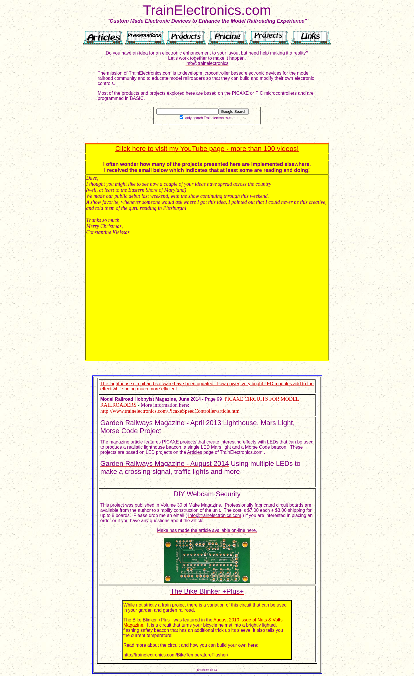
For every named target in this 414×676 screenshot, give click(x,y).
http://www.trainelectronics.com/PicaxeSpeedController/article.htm (170, 411)
